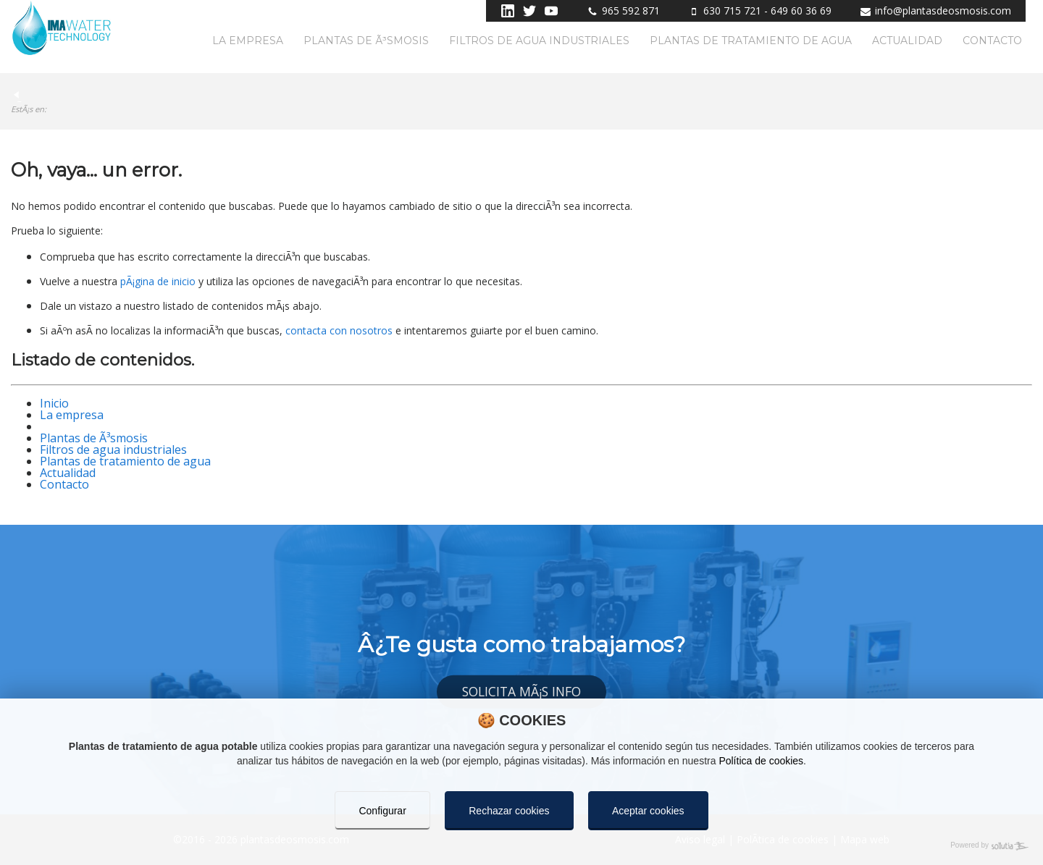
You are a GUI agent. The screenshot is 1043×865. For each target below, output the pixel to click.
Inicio (54, 403)
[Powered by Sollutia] (521, 846)
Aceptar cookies (648, 811)
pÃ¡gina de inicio (158, 281)
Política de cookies (761, 761)
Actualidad (907, 40)
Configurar (382, 811)
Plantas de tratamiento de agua (751, 40)
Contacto (992, 40)
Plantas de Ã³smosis (366, 40)
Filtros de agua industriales (539, 40)
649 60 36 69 (801, 10)
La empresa (247, 40)
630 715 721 (732, 10)
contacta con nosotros (339, 330)
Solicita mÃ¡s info (521, 691)
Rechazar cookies (509, 811)
